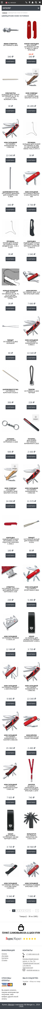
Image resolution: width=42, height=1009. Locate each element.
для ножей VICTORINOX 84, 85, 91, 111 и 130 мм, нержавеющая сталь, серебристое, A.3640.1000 (10, 296)
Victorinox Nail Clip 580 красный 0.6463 (31, 292)
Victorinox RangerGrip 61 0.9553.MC (31, 490)
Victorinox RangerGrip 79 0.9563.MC (10, 145)
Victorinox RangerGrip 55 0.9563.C (31, 342)
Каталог (21, 8)
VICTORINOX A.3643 (10, 44)
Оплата (4, 954)
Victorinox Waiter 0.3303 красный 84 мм (31, 194)
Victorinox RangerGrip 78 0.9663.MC (31, 688)
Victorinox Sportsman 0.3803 (31, 588)
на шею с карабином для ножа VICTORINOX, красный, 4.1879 (31, 788)
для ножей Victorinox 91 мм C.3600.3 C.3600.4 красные (31, 47)
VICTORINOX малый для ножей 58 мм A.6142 (31, 540)
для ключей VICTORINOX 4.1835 (10, 440)
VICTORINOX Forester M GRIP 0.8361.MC (10, 787)
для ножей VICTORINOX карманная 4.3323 (31, 441)
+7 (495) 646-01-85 (32, 954)
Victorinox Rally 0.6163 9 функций (31, 736)
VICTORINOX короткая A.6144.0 (10, 391)
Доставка (5, 956)
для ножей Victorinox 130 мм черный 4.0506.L (10, 836)
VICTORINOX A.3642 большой (10, 341)
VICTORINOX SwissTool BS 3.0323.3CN (31, 836)
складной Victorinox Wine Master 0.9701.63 (31, 95)
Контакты (5, 958)
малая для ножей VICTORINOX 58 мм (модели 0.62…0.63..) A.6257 (10, 244)
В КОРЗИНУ (10, 61)
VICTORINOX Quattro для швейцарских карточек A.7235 (10, 589)
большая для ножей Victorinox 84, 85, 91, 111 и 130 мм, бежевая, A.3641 (10, 96)
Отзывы (4, 960)
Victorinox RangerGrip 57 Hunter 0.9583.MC (10, 737)
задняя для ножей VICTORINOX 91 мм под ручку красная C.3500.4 (10, 541)
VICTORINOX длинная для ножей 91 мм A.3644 (10, 194)
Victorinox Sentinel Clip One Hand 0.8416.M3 (10, 885)
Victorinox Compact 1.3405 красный (10, 687)
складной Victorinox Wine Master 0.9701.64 (10, 490)
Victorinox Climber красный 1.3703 (31, 884)
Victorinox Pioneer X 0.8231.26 (10, 638)
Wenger (11, 1005)
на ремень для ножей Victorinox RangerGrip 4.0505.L (31, 639)
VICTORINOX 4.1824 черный (31, 391)
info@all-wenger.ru (33, 970)
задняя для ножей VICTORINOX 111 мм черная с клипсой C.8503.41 (31, 244)
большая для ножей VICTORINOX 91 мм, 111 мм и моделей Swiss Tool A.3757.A (31, 146)
